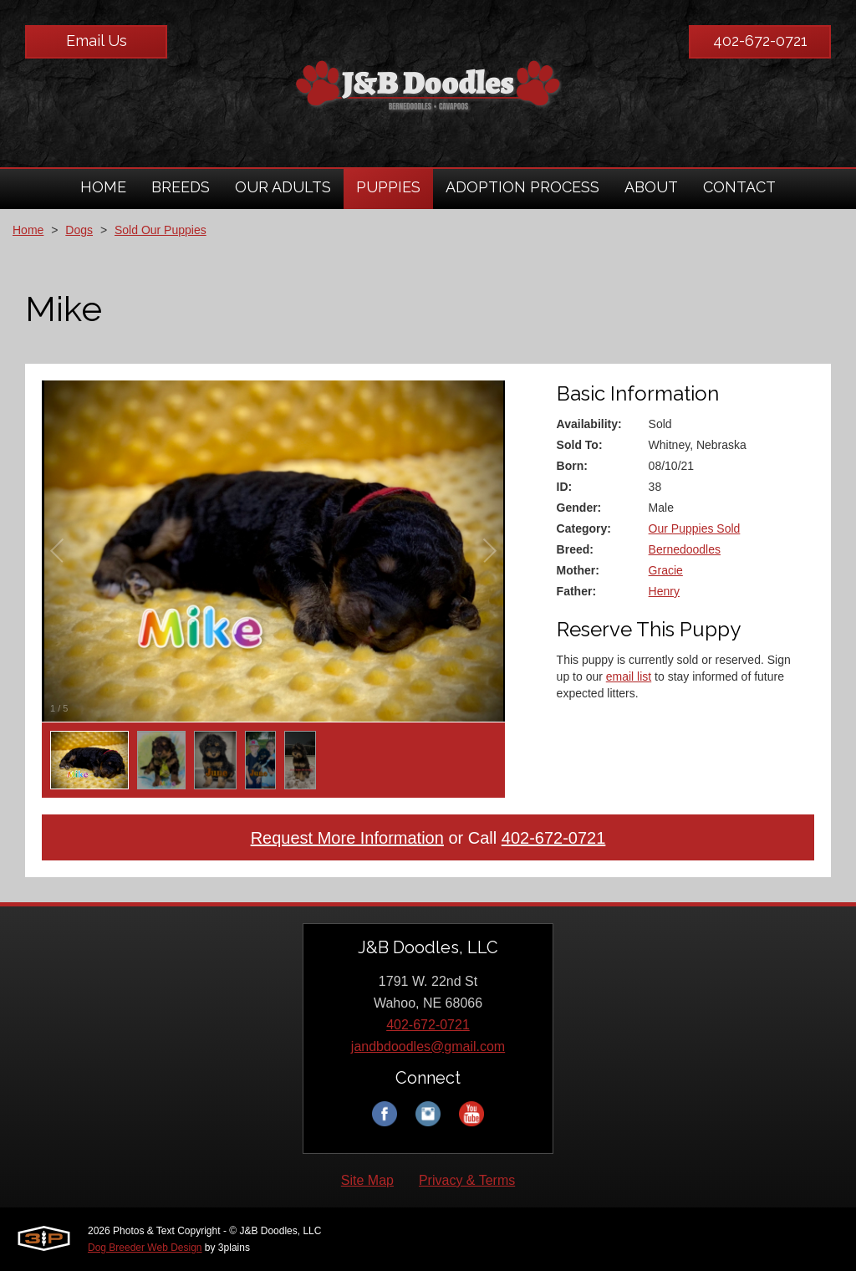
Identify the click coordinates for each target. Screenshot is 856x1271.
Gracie (666, 570)
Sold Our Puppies (160, 230)
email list (628, 676)
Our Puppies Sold (695, 528)
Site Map (367, 1180)
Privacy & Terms (467, 1180)
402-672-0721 (760, 40)
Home (28, 230)
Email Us (96, 40)
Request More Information (347, 838)
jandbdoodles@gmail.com (428, 1046)
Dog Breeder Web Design (145, 1247)
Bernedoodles (685, 549)
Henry (664, 591)
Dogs (79, 230)
